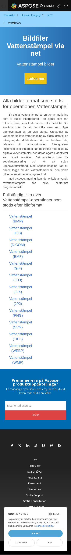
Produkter (35, 465)
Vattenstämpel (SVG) (20, 324)
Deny (49, 542)
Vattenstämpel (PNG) (20, 312)
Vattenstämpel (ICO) (20, 277)
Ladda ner (36, 78)
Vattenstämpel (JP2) (20, 301)
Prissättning (34, 477)
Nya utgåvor (34, 471)
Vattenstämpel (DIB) (20, 230)
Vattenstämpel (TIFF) (20, 336)
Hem (34, 460)
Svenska (47, 5)
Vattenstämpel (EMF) (20, 254)
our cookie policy (44, 526)
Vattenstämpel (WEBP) (20, 348)
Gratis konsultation (34, 501)
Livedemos (34, 489)
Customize (21, 542)
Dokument (34, 483)
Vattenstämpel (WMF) (20, 360)
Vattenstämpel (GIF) (20, 265)
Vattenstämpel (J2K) (20, 289)
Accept (35, 533)
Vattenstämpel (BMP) (20, 218)
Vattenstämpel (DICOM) (20, 242)
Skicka (35, 415)
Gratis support (34, 495)
